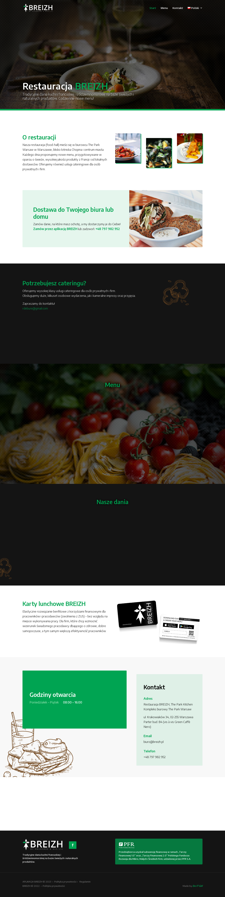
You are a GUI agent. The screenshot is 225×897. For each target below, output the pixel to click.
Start (152, 8)
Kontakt (177, 8)
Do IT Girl (197, 885)
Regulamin (85, 881)
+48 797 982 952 (108, 229)
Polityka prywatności (65, 881)
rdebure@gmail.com (35, 308)
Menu (164, 8)
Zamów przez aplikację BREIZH (55, 229)
